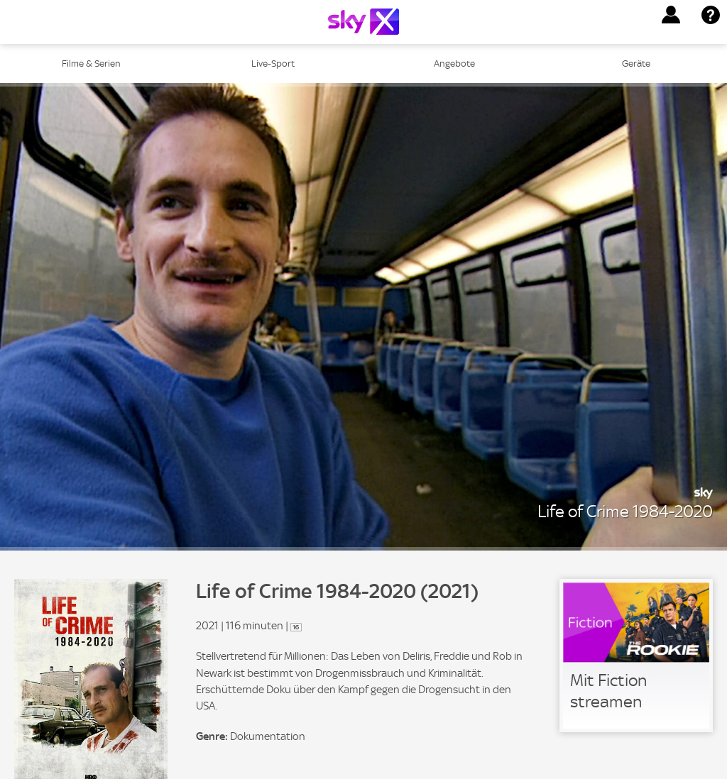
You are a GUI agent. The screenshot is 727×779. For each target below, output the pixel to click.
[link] (636, 655)
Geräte (636, 63)
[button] (671, 15)
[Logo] (363, 22)
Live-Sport (273, 63)
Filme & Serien (91, 63)
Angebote (454, 63)
